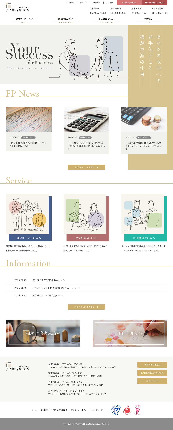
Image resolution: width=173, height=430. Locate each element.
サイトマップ (97, 410)
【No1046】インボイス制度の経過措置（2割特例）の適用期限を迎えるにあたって (86, 145)
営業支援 (96, 2)
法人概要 (70, 2)
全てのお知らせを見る (86, 306)
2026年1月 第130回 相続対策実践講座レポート (56, 287)
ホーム (34, 410)
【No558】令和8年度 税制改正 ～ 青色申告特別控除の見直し (28, 144)
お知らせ (83, 2)
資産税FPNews (85, 138)
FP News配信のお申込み (152, 372)
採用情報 (110, 2)
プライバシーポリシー (80, 410)
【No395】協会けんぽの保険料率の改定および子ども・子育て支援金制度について (143, 145)
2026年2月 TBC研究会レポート (49, 295)
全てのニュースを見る (86, 167)
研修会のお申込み (129, 2)
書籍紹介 (148, 20)
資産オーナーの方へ (25, 20)
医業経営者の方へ (107, 20)
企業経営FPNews (28, 138)
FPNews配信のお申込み (154, 2)
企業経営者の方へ (66, 20)
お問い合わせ (152, 380)
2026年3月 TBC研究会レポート (49, 280)
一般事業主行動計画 (59, 410)
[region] (64, 54)
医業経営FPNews (143, 138)
